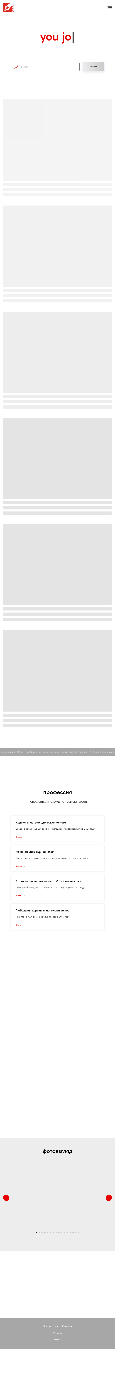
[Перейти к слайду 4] (45, 1232)
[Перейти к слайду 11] (64, 1232)
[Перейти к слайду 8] (56, 1232)
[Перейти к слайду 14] (73, 1232)
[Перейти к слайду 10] (61, 1232)
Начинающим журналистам (34, 852)
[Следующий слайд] (109, 1198)
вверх (57, 1350)
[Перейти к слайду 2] (39, 1232)
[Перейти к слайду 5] (47, 1232)
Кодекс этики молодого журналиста (40, 822)
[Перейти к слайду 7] (53, 1232)
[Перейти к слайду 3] (42, 1232)
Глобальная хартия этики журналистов (42, 910)
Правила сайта (51, 1337)
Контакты (67, 1337)
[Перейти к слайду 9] (59, 1232)
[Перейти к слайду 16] (78, 1232)
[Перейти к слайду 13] (70, 1232)
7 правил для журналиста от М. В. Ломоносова (48, 881)
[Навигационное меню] (110, 7)
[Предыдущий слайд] (6, 1198)
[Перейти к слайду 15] (75, 1232)
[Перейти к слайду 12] (67, 1232)
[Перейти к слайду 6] (50, 1232)
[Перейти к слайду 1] (36, 1232)
